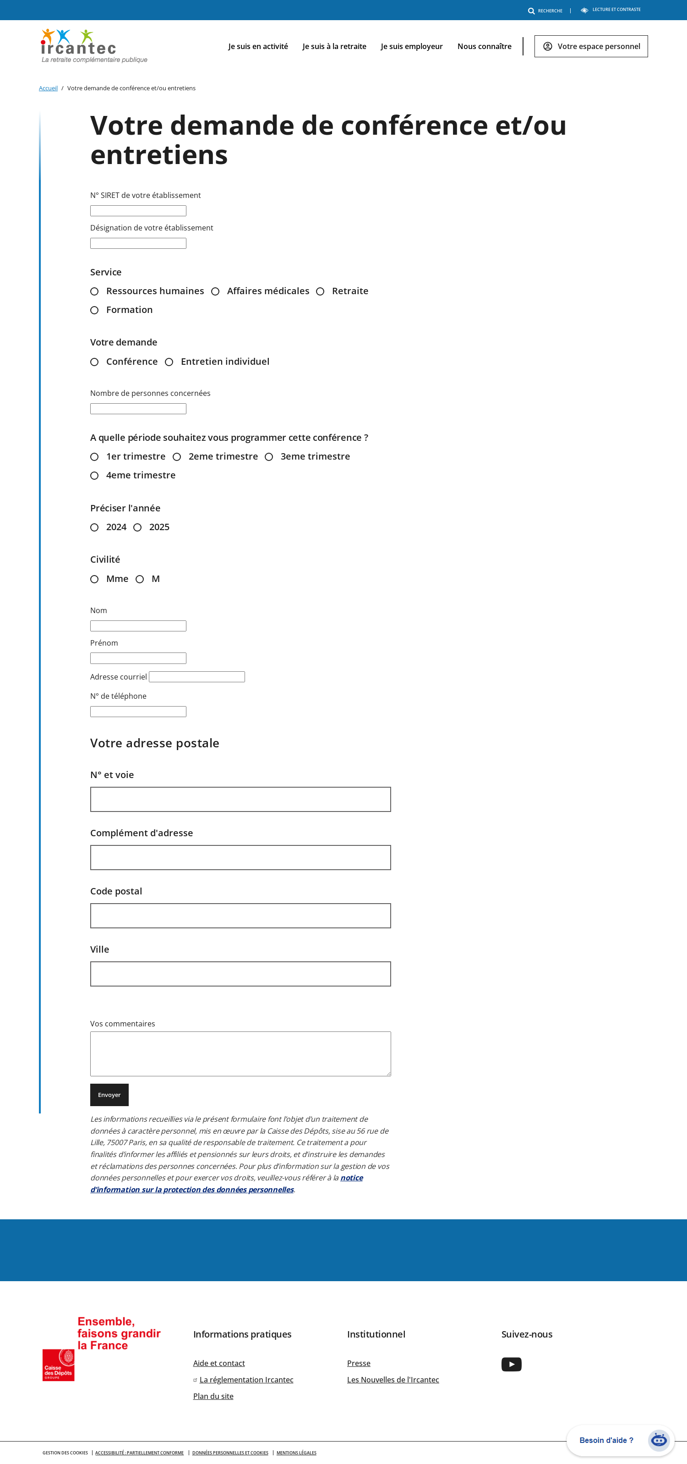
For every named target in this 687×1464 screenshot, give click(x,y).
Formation (129, 309)
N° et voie (112, 774)
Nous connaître (485, 46)
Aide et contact (219, 1363)
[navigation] (431, 46)
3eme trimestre (315, 456)
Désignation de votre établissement (151, 228)
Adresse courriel (118, 677)
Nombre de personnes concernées (150, 393)
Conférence (132, 361)
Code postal (116, 891)
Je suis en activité (258, 46)
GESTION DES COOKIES (65, 1453)
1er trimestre (136, 456)
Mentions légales (296, 1453)
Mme (117, 578)
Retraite (350, 291)
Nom (98, 610)
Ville (99, 949)
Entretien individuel (225, 361)
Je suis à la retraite (334, 46)
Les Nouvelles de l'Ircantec (393, 1380)
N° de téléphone (118, 696)
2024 (116, 527)
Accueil (48, 88)
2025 (159, 527)
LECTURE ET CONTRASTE (610, 9)
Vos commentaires (122, 1024)
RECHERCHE (546, 11)
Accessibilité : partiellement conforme (139, 1453)
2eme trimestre (223, 456)
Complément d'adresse (141, 833)
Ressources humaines (155, 291)
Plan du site (213, 1396)
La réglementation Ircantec (247, 1380)
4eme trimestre (141, 475)
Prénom (104, 643)
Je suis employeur (412, 46)
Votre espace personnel (599, 46)
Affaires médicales (268, 291)
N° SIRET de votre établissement (145, 195)
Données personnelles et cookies (230, 1453)
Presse (359, 1363)
